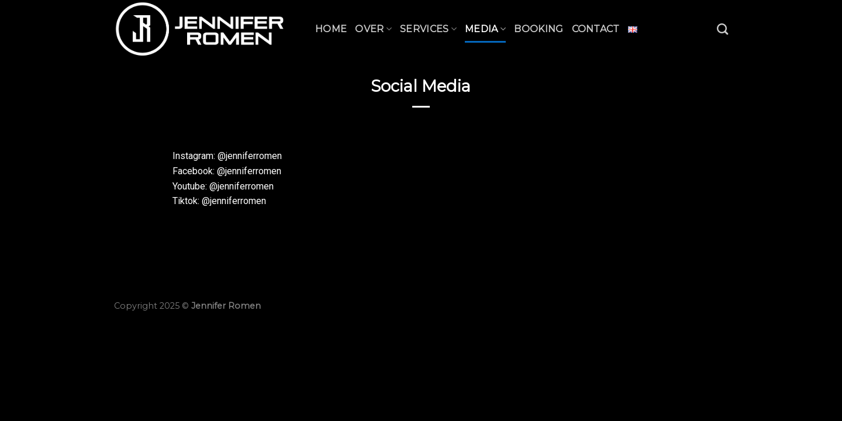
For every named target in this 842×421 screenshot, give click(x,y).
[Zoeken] (722, 29)
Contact (596, 28)
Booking (538, 28)
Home (331, 28)
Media (485, 28)
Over (373, 28)
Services (428, 28)
